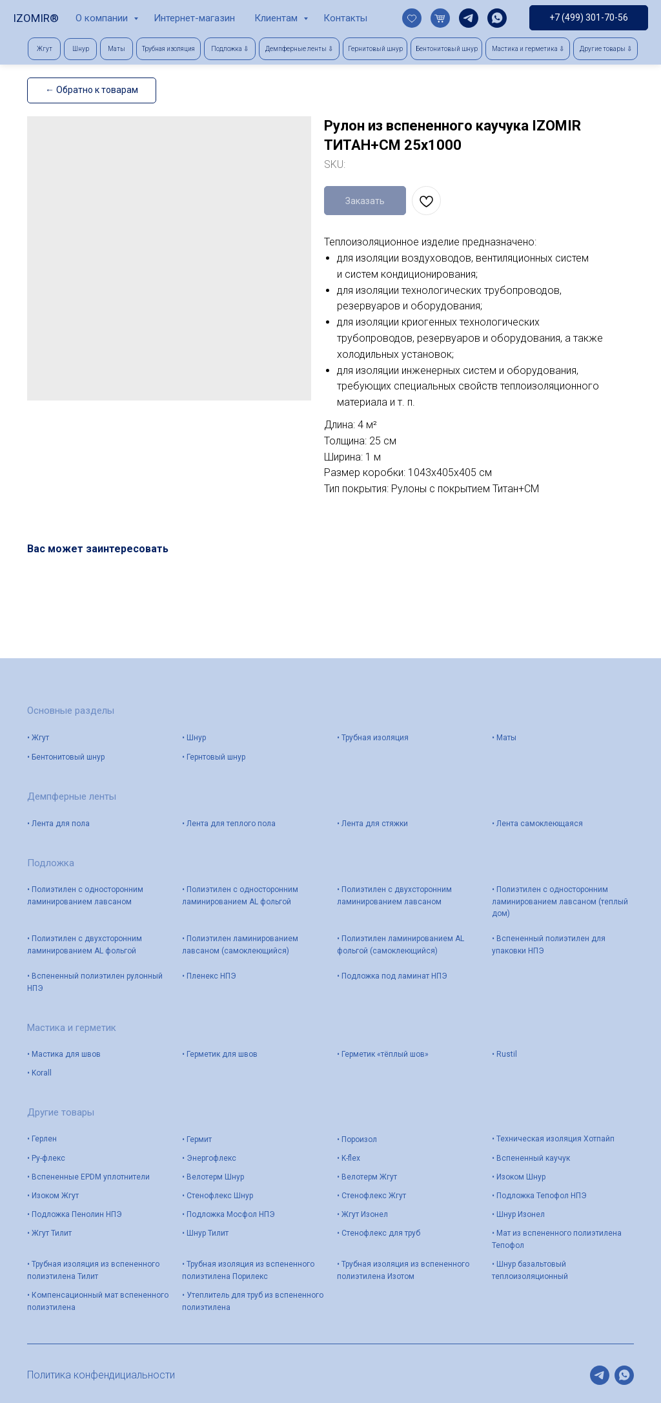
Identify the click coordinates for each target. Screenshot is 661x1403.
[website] (412, 18)
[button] (230, 48)
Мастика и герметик (71, 1028)
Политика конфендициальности (101, 1375)
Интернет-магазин (194, 18)
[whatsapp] (497, 18)
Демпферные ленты (71, 796)
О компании (103, 18)
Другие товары (60, 1112)
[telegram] (468, 18)
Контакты (345, 18)
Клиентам (277, 18)
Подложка (50, 863)
